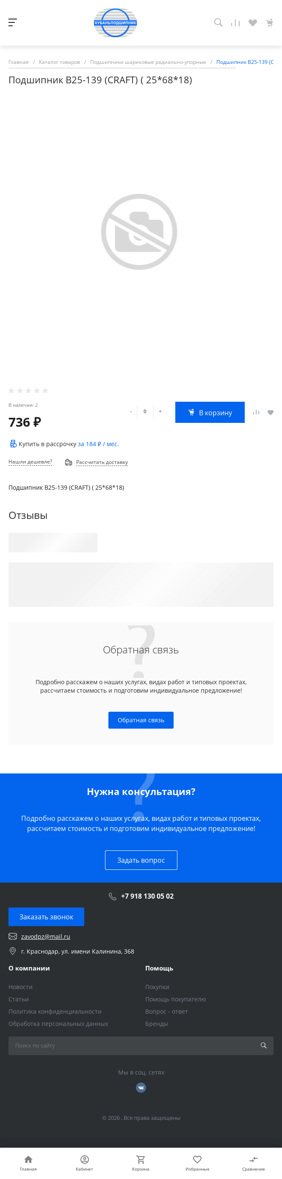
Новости (20, 987)
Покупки (157, 987)
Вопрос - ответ (166, 1011)
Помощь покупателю (175, 999)
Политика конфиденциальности (55, 1011)
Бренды (156, 1024)
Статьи (18, 999)
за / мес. (98, 444)
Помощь (159, 968)
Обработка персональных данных (58, 1024)
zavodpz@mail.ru (45, 936)
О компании (29, 968)
